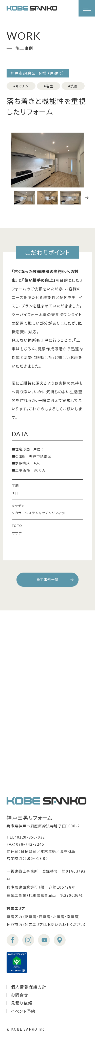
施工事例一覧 (47, 579)
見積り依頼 (21, 1003)
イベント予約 (23, 1011)
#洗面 (73, 86)
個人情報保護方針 (29, 987)
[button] (86, 197)
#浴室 (48, 86)
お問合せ (19, 995)
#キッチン (21, 86)
